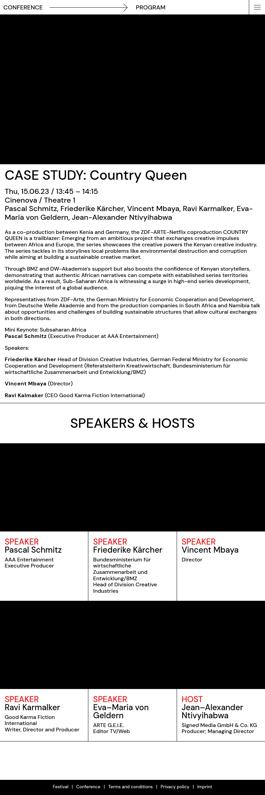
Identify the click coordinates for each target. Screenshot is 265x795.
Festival (60, 787)
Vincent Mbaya (210, 550)
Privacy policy (174, 787)
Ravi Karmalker (32, 707)
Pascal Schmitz (33, 550)
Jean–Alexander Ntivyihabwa (212, 711)
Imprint (204, 787)
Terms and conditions (130, 787)
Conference (88, 787)
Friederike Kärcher (127, 550)
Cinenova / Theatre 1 (40, 200)
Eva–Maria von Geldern (121, 711)
